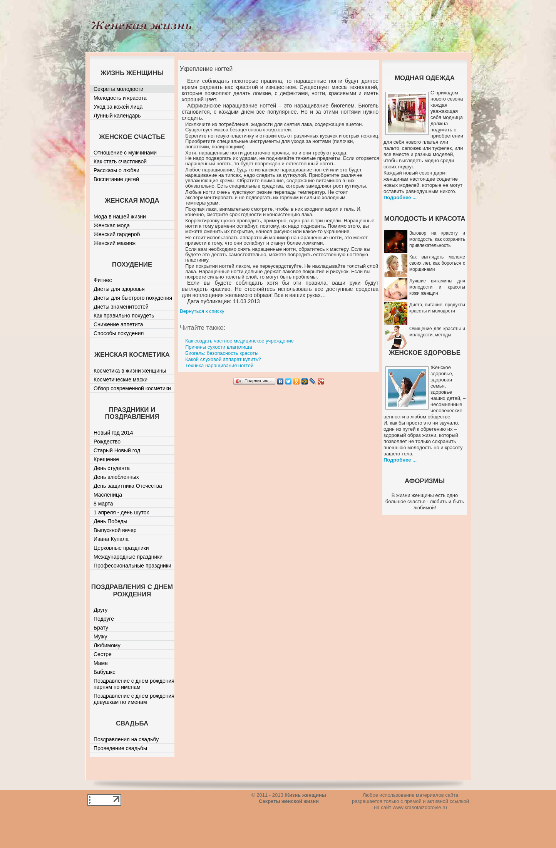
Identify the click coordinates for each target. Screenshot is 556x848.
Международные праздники (128, 557)
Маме (101, 663)
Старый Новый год (117, 450)
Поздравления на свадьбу (126, 739)
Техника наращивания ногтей (219, 365)
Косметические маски (120, 379)
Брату (101, 628)
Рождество (107, 441)
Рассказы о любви (116, 170)
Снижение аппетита (118, 324)
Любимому (107, 645)
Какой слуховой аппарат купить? (223, 359)
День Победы (110, 521)
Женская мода (112, 225)
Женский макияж (115, 243)
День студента (112, 468)
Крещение (106, 459)
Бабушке (105, 672)
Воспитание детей (116, 179)
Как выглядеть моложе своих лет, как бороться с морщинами (437, 263)
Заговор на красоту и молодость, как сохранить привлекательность (437, 239)
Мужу (100, 636)
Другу (100, 610)
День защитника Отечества (128, 486)
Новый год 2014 (113, 433)
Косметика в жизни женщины (130, 371)
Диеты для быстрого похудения (133, 298)
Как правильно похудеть (124, 315)
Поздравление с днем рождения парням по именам (134, 684)
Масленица (108, 495)
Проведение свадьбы (120, 748)
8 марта (103, 503)
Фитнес (103, 280)
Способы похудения (119, 333)
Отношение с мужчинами (125, 152)
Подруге (104, 619)
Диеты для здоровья (119, 289)
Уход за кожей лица (118, 107)
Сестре (103, 654)
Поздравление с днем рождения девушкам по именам (134, 699)
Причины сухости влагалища (218, 347)
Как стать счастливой (120, 161)
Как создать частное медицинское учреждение (239, 341)
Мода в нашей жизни (120, 216)
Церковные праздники (121, 548)
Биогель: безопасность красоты (221, 353)
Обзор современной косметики (132, 388)
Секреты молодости (119, 89)
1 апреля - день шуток (121, 512)
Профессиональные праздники (132, 566)
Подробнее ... (400, 197)
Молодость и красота (120, 98)
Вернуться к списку (202, 311)
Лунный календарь (117, 116)
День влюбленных (116, 477)
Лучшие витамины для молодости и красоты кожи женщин (437, 287)
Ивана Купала (111, 539)
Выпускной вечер (115, 530)
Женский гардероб (117, 234)
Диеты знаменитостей (121, 307)
